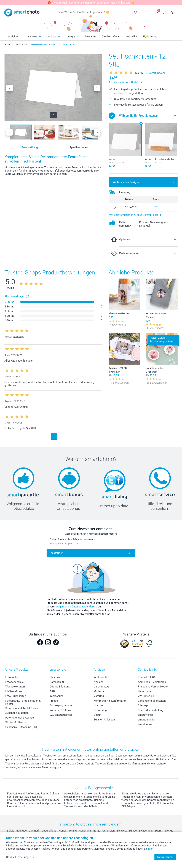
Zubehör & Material (16, 712)
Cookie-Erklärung (60, 686)
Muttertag (99, 691)
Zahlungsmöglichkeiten (152, 700)
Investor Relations (60, 710)
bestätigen (57, 553)
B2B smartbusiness (61, 714)
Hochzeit (99, 705)
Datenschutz (57, 682)
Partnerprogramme (61, 705)
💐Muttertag (150, 36)
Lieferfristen (145, 691)
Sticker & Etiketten (16, 722)
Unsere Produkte (16, 669)
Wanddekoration (15, 686)
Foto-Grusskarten (15, 696)
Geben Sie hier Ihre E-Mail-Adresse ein (72, 539)
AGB (52, 691)
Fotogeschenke (14, 682)
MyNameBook (13, 691)
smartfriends (145, 714)
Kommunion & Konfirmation (110, 700)
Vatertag (99, 696)
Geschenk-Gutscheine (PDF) (21, 727)
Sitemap (143, 705)
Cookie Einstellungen (20, 857)
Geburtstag (100, 710)
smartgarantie (146, 719)
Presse (54, 700)
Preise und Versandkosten (153, 686)
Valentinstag (101, 686)
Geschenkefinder (111, 36)
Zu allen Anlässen (104, 719)
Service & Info (147, 669)
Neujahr (98, 682)
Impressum (56, 696)
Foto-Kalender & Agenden (20, 717)
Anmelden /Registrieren (152, 682)
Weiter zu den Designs (126, 182)
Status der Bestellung (150, 710)
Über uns (55, 677)
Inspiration (132, 36)
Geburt (97, 714)
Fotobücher (12, 677)
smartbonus (145, 724)
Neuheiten (91, 36)
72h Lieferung (146, 696)
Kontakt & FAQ (146, 677)
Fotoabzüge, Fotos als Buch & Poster (23, 702)
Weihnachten (101, 677)
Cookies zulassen (165, 857)
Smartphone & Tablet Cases (21, 708)
